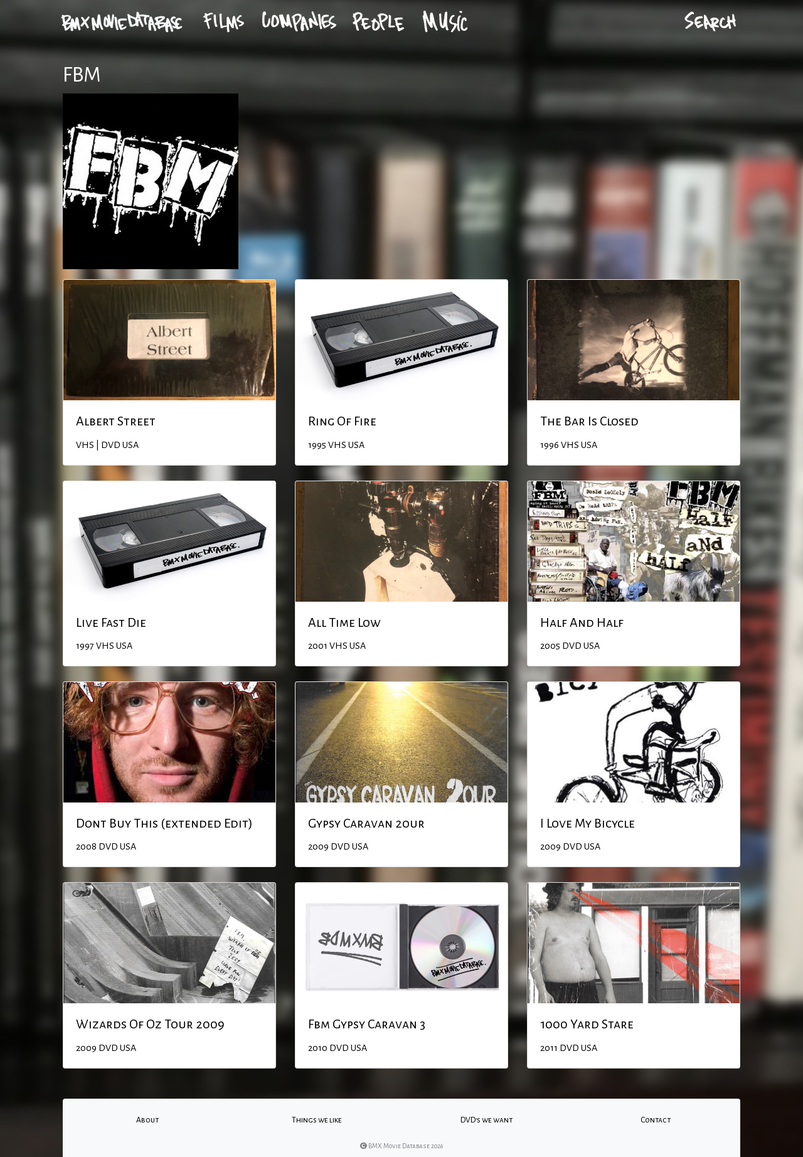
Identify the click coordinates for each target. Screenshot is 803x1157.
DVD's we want (486, 1120)
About (147, 1120)
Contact (656, 1120)
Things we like (317, 1120)
